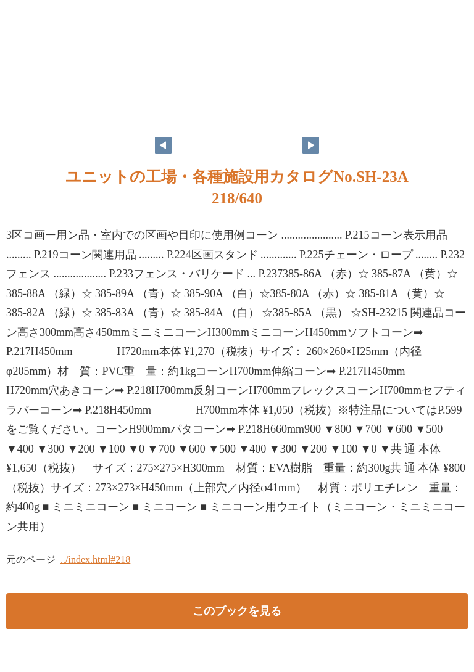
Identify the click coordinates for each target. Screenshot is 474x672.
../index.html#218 (95, 559)
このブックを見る (237, 611)
